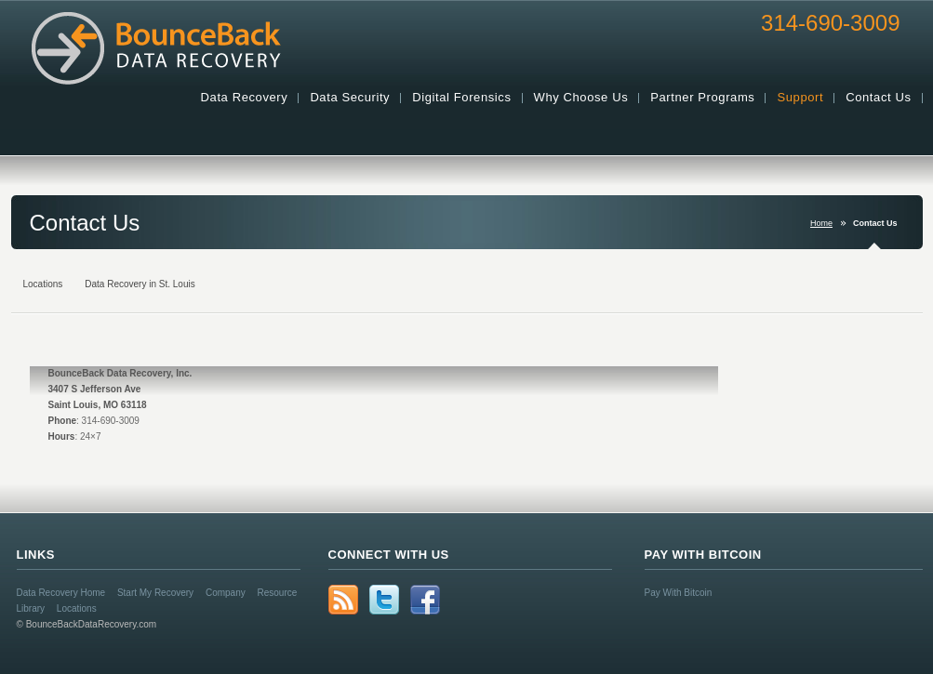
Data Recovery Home (61, 593)
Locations (77, 608)
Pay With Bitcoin (679, 593)
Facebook (425, 600)
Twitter (384, 600)
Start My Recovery (155, 593)
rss (343, 600)
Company (226, 593)
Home (821, 223)
